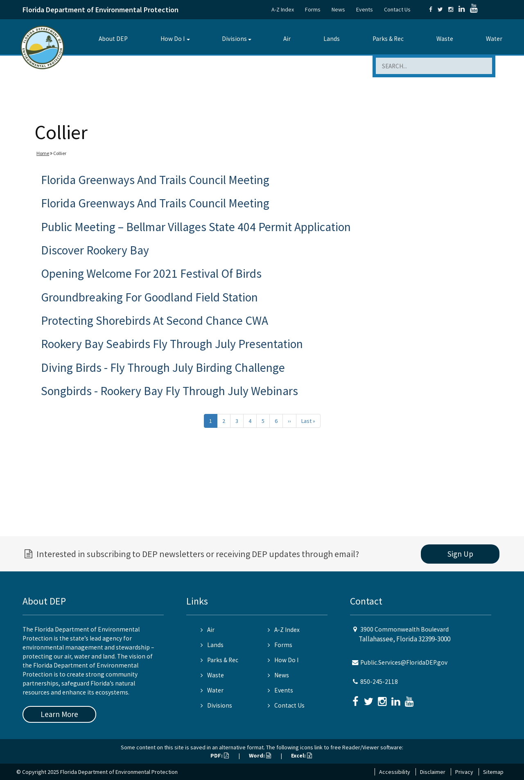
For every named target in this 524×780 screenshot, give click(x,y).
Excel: (301, 755)
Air (287, 39)
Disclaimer (432, 772)
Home (42, 153)
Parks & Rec (388, 39)
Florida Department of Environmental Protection (100, 9)
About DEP (113, 39)
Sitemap (493, 772)
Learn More (59, 714)
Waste (444, 39)
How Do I (172, 39)
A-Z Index (282, 9)
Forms (313, 9)
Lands (331, 39)
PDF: (219, 755)
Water (494, 39)
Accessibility (394, 772)
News (338, 9)
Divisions (234, 39)
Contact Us (397, 9)
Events (364, 9)
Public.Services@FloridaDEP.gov (403, 662)
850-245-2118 (379, 682)
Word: (260, 755)
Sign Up (460, 554)
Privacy (464, 772)
